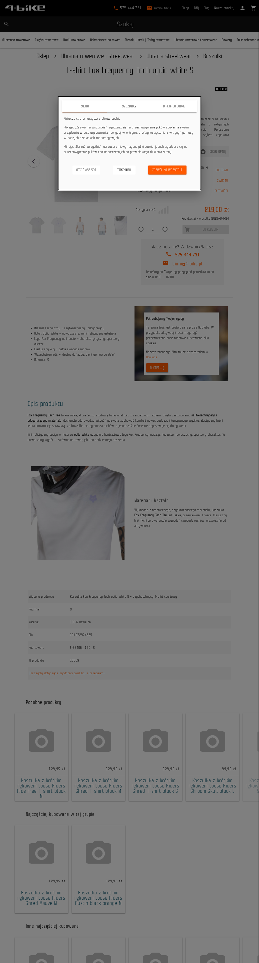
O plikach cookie (174, 106)
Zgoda (84, 106)
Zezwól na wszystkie (167, 170)
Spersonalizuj (124, 170)
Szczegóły (129, 106)
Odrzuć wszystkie (86, 170)
